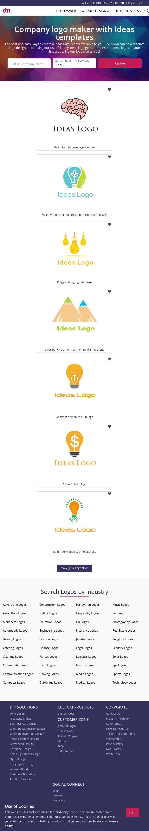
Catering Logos (13, 646)
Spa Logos (119, 664)
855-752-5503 (110, 3)
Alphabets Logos (14, 620)
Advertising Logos (15, 603)
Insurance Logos (87, 629)
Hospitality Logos (87, 612)
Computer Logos (14, 681)
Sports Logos (121, 672)
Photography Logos (126, 620)
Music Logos (121, 603)
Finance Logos (48, 646)
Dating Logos (48, 612)
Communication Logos (18, 672)
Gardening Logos (50, 681)
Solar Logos (120, 655)
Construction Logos (52, 603)
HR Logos (82, 620)
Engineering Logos (51, 629)
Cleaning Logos (13, 655)
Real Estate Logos (124, 629)
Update (120, 63)
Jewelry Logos (85, 638)
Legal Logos (84, 646)
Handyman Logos (88, 603)
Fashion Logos (49, 638)
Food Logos (47, 664)
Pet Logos (119, 612)
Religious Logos (123, 638)
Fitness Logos (48, 655)
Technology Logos (125, 681)
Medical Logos (85, 681)
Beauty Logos (12, 638)
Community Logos (15, 664)
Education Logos (50, 620)
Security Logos (122, 646)
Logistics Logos (86, 655)
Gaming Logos (49, 672)
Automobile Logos (15, 629)
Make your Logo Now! (74, 566)
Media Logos (84, 672)
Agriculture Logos (14, 612)
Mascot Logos (85, 664)
